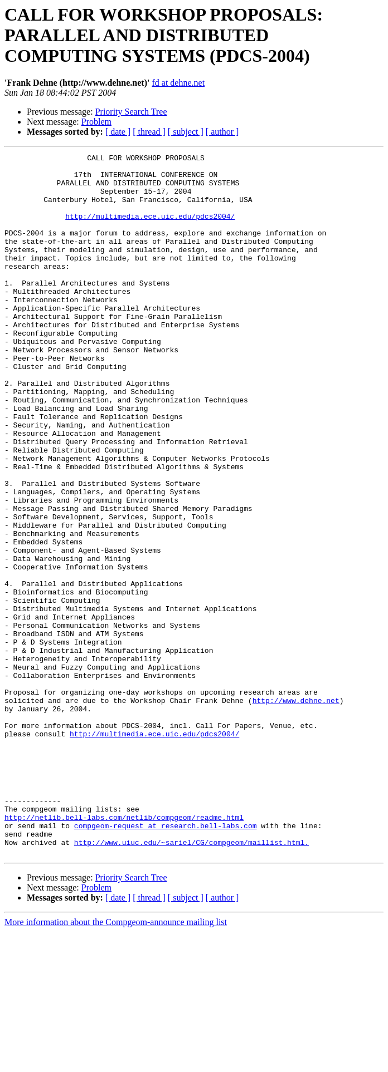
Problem (96, 121)
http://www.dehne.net (296, 810)
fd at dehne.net (178, 82)
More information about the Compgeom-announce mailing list (115, 1062)
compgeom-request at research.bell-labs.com (165, 961)
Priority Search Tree (131, 111)
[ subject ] (185, 131)
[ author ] (222, 131)
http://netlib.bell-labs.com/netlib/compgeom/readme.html (124, 951)
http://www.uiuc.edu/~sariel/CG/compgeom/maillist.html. (191, 981)
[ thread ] (149, 131)
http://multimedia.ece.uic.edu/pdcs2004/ (150, 229)
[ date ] (117, 131)
